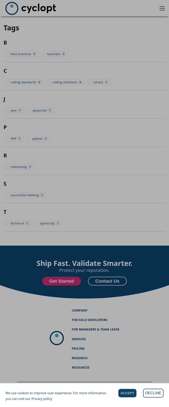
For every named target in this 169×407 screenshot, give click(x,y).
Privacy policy (41, 398)
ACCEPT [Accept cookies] (127, 393)
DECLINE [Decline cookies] (153, 393)
